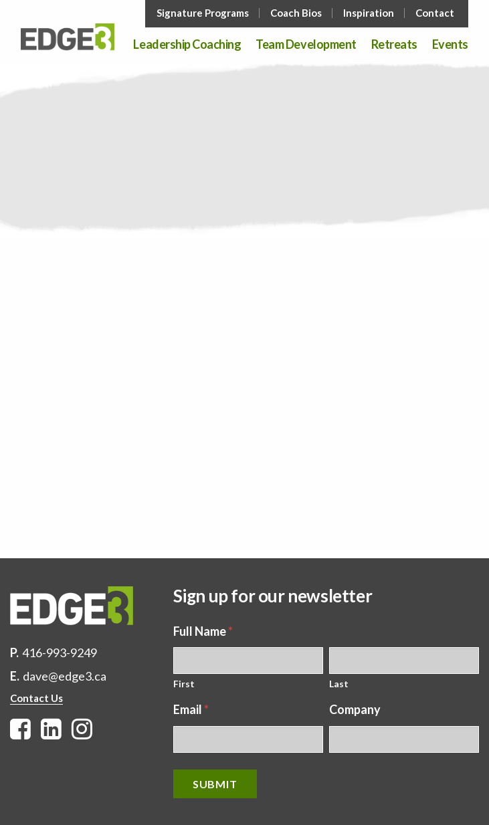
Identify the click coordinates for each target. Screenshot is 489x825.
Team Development (306, 44)
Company (355, 709)
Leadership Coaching (187, 44)
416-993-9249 (59, 652)
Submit (215, 784)
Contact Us (36, 698)
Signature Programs (203, 13)
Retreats (394, 44)
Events (450, 44)
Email (191, 709)
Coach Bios (296, 13)
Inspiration (368, 13)
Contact (434, 13)
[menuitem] (204, 13)
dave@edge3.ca (64, 676)
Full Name (203, 631)
